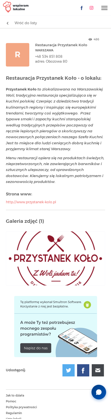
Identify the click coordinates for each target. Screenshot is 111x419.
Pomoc (11, 401)
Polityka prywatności (21, 407)
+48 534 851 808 (48, 56)
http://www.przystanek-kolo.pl (31, 202)
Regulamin (14, 413)
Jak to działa (15, 395)
